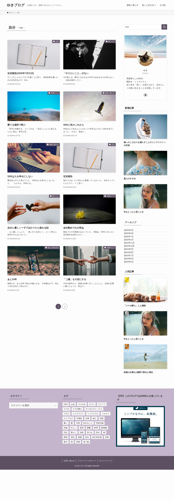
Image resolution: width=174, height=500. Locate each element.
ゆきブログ (16, 5)
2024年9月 (131, 267)
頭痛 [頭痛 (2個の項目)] (78, 472)
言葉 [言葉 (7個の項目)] (107, 467)
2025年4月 (131, 249)
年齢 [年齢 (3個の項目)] (65, 458)
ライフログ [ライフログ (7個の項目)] (68, 449)
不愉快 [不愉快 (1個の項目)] (79, 449)
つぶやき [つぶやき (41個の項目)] (82, 434)
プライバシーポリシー (87, 491)
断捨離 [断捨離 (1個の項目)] (104, 458)
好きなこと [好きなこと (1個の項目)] (88, 453)
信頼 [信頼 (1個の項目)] (101, 449)
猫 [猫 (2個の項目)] (104, 463)
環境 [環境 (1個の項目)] (65, 467)
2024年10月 (132, 261)
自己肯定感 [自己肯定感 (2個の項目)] (97, 467)
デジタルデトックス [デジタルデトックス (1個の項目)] (93, 439)
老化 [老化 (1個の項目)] (73, 467)
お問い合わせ (69, 491)
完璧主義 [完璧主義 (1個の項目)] (99, 453)
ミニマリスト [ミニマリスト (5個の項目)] (78, 444)
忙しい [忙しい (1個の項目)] (73, 458)
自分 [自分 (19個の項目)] (87, 467)
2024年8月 (131, 273)
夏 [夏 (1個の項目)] (72, 453)
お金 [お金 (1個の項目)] (73, 434)
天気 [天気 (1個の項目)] (78, 453)
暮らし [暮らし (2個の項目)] (73, 463)
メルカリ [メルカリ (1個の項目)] (105, 444)
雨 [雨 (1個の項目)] (72, 472)
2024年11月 (132, 255)
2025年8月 (131, 237)
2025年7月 (131, 243)
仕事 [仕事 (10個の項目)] (87, 449)
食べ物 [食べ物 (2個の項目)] (86, 472)
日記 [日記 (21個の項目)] (65, 463)
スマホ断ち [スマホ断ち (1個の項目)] (77, 439)
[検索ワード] (145, 27)
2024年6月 (131, 285)
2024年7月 (131, 279)
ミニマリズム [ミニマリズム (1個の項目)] (92, 444)
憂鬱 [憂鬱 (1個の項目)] (89, 458)
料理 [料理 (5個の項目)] (96, 458)
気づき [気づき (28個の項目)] (90, 463)
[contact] (145, 95)
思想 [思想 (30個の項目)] (82, 458)
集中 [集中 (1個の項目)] (65, 472)
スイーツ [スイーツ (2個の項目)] (101, 434)
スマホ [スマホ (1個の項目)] (66, 439)
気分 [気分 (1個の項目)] (98, 463)
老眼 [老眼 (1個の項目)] (80, 467)
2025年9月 (131, 231)
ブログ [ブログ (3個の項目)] (66, 444)
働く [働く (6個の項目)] (65, 453)
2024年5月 (131, 291)
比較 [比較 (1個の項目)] (82, 463)
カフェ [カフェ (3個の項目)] (92, 434)
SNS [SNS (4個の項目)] (66, 434)
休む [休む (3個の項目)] (94, 449)
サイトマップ (104, 491)
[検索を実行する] (164, 27)
